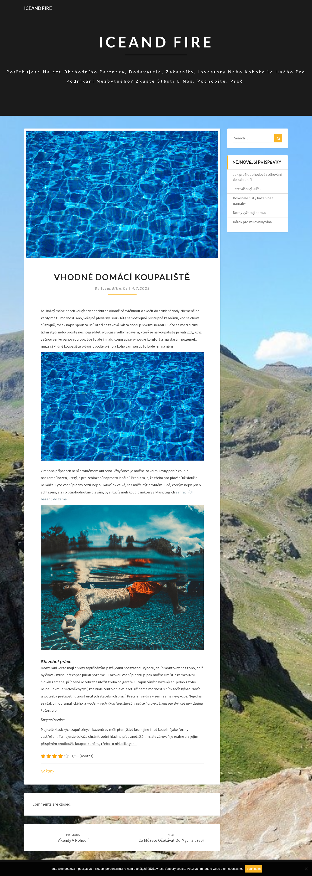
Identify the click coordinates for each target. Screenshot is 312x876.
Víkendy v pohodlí (73, 838)
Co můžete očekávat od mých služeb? (171, 838)
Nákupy (47, 771)
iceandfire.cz (115, 288)
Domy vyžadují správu (249, 212)
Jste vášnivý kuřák (247, 188)
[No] (306, 869)
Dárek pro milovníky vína (252, 222)
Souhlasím (253, 868)
